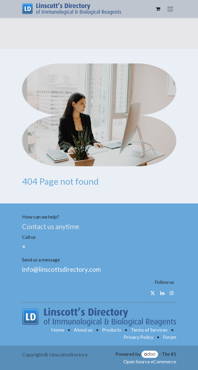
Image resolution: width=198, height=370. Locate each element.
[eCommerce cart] (158, 9)
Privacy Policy (138, 337)
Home (57, 330)
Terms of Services (149, 330)
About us (83, 330)
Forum (169, 337)
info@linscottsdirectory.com (61, 269)
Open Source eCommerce (149, 361)
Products (111, 330)
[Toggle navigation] (170, 8)
